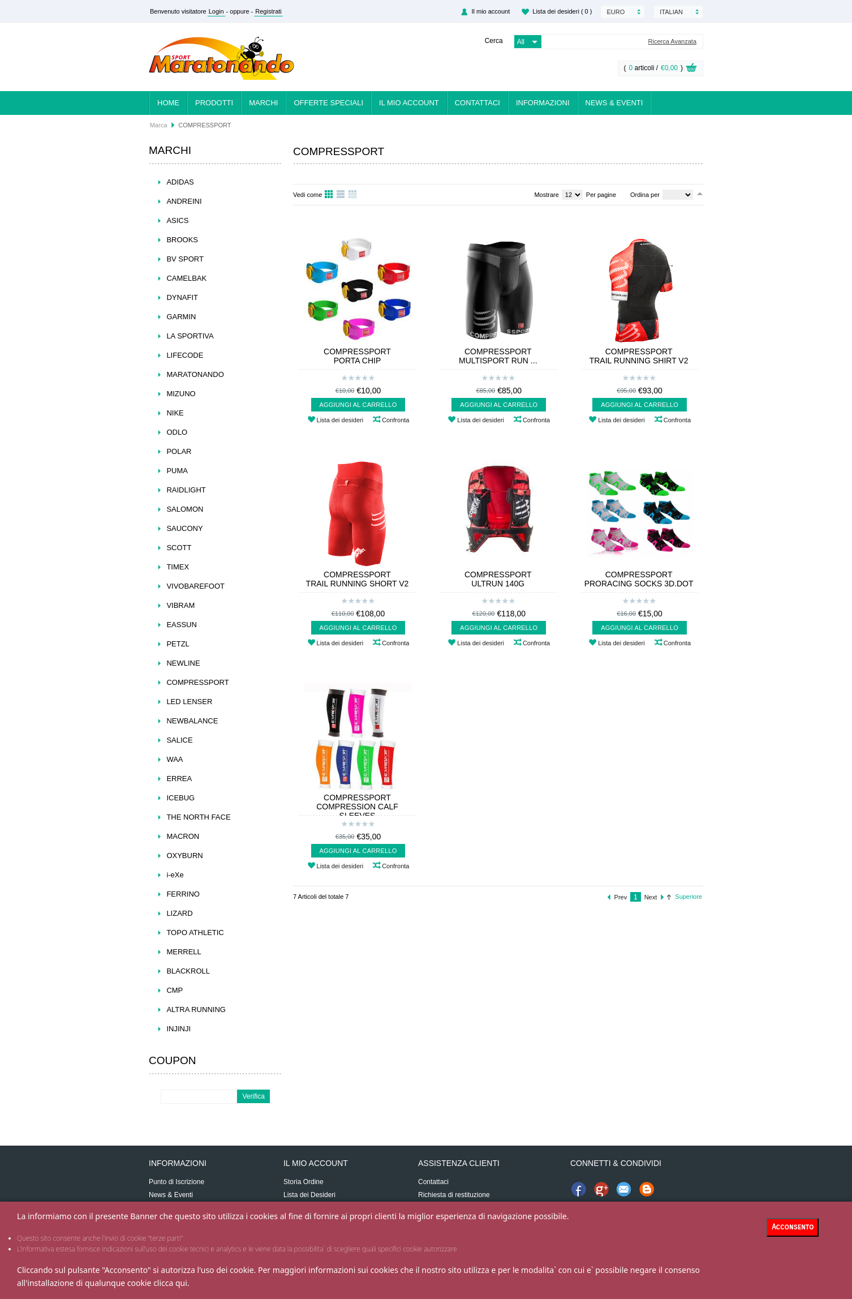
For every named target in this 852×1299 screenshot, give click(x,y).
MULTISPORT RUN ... (498, 360)
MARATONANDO (194, 374)
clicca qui (170, 1282)
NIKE (174, 413)
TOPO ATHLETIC (194, 932)
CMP (174, 990)
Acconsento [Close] (793, 1227)
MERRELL (183, 952)
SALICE (179, 740)
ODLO (176, 432)
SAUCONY (184, 528)
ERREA (179, 778)
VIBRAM (180, 605)
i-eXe (174, 875)
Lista (341, 194)
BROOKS (182, 239)
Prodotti (214, 102)
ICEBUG (180, 798)
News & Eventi (614, 102)
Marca (158, 125)
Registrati (268, 11)
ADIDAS (179, 182)
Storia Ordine (303, 1182)
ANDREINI (183, 201)
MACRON (182, 836)
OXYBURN (184, 855)
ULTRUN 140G (497, 583)
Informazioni (543, 102)
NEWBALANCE (192, 721)
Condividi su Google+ (601, 1189)
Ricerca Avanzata (672, 41)
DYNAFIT (182, 297)
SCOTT (178, 547)
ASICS (177, 220)
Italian (671, 11)
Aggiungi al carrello (358, 404)
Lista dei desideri (562, 11)
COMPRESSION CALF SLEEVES (357, 811)
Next (650, 897)
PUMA (177, 470)
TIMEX (177, 567)
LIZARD (179, 913)
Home (168, 102)
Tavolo (353, 194)
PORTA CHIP (357, 360)
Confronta (395, 420)
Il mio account (490, 11)
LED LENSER (189, 701)
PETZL (177, 644)
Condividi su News (646, 1189)
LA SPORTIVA (189, 336)
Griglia (329, 194)
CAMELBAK (186, 278)
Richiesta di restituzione (454, 1195)
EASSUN (181, 624)
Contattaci (477, 102)
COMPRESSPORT (197, 682)
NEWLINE (183, 663)
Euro (615, 11)
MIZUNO (180, 393)
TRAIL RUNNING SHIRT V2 (639, 360)
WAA (174, 759)
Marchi (263, 102)
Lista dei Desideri (309, 1195)
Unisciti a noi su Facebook (578, 1189)
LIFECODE (184, 355)
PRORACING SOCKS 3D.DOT (639, 583)
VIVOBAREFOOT (195, 586)
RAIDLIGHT (185, 490)
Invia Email (624, 1189)
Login (216, 11)
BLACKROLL (188, 971)
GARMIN (181, 316)
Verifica (254, 1096)
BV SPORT (185, 259)
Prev (620, 897)
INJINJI (178, 1028)
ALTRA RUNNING (196, 1009)
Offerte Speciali (328, 102)
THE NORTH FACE (198, 817)
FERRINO (183, 894)
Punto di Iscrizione (176, 1182)
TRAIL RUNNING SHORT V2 (357, 583)
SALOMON (184, 509)
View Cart (691, 69)
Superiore (688, 896)
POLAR (178, 451)
